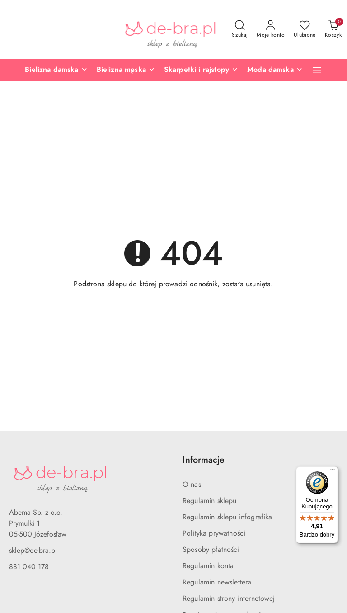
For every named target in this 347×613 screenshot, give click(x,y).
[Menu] (332, 471)
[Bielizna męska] (126, 70)
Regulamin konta (208, 566)
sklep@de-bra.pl (33, 551)
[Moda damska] (275, 70)
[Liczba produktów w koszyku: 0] (333, 29)
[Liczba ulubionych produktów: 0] (305, 29)
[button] (317, 70)
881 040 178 (29, 567)
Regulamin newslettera (217, 582)
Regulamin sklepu (210, 501)
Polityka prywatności (214, 533)
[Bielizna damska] (56, 70)
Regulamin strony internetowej (229, 598)
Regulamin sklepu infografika (227, 517)
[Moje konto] (271, 29)
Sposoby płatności (211, 550)
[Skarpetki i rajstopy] (201, 70)
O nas (192, 484)
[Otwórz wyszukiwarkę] (240, 29)
